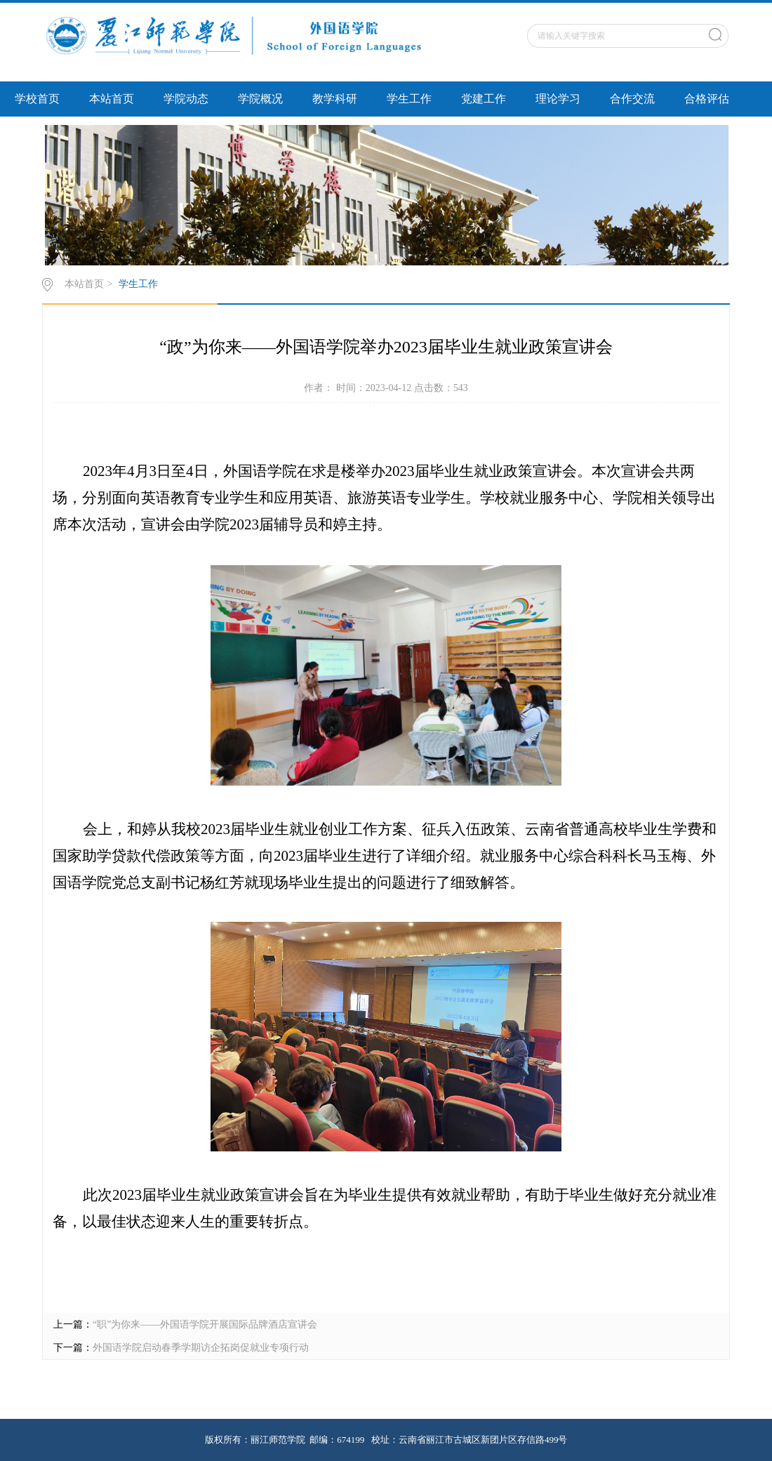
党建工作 (483, 99)
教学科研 (334, 99)
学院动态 (186, 99)
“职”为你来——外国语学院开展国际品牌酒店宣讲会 (205, 1324)
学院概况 (260, 99)
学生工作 (409, 99)
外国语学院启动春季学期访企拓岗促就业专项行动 (201, 1347)
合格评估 (706, 99)
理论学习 (557, 99)
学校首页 (37, 99)
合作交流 (632, 99)
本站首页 (111, 99)
